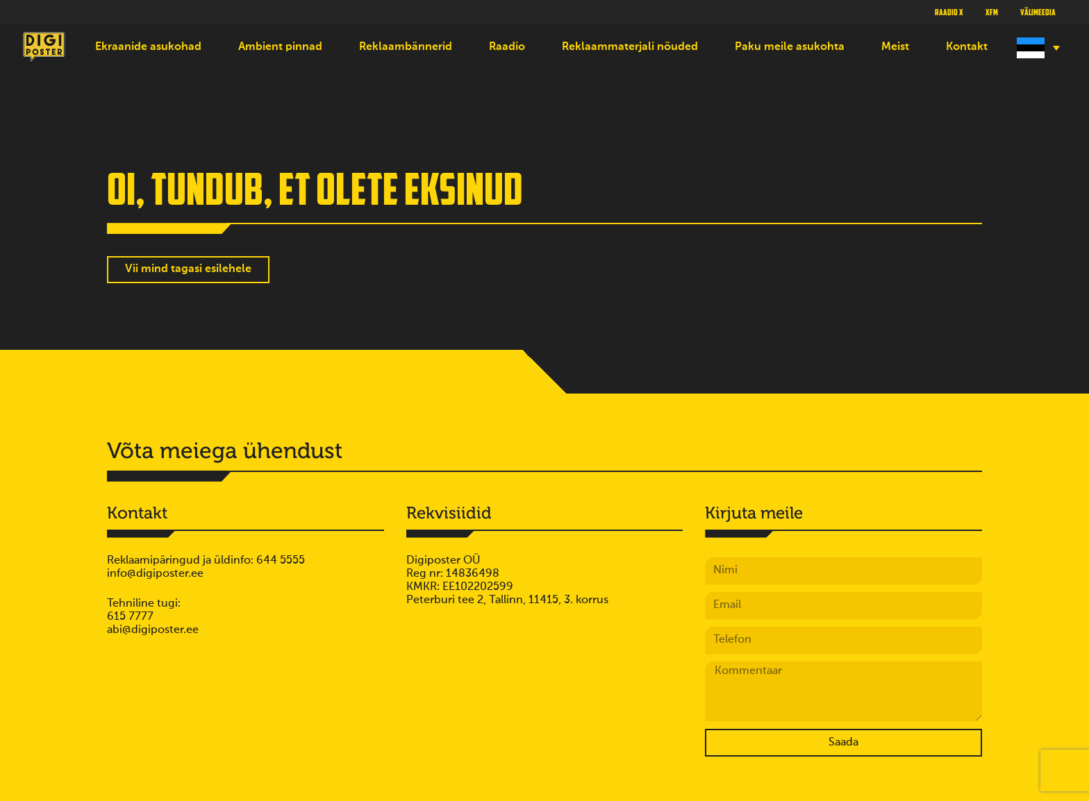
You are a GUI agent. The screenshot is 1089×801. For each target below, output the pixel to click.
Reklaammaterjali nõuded (630, 47)
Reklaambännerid (405, 47)
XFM (992, 11)
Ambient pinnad (280, 47)
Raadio (507, 47)
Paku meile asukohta (790, 47)
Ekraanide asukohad (148, 47)
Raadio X (949, 11)
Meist (895, 47)
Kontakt (967, 47)
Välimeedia (1038, 11)
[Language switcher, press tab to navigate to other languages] (1036, 48)
